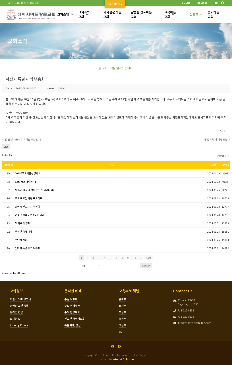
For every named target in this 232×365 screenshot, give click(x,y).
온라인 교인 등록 (19, 305)
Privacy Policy (19, 325)
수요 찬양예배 (72, 312)
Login (186, 2)
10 (134, 258)
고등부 (122, 325)
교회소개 (63, 14)
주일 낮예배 (71, 299)
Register (203, 2)
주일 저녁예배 (72, 305)
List (6, 146)
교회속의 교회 (84, 14)
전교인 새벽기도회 (74, 319)
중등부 (122, 319)
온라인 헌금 (16, 312)
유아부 (122, 299)
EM (121, 332)
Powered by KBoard (14, 273)
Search (146, 266)
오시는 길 (15, 319)
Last (148, 258)
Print (222, 131)
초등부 (122, 312)
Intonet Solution (123, 359)
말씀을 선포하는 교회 (141, 14)
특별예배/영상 (72, 325)
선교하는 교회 (213, 14)
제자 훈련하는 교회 (112, 14)
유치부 (122, 305)
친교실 (194, 14)
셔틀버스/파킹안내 (20, 299)
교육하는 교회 (170, 14)
